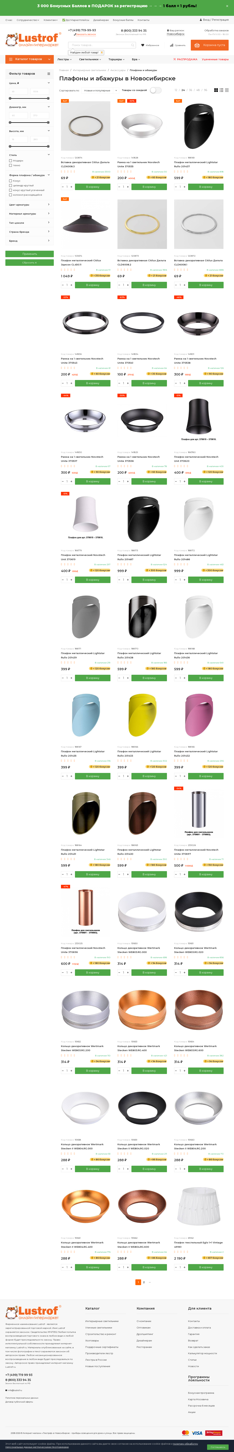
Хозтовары (92, 1341)
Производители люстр (99, 1353)
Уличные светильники (98, 1328)
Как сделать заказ (199, 1347)
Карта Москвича (198, 1399)
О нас (8, 20)
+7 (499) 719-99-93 (82, 30)
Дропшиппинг (145, 1334)
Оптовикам (143, 1328)
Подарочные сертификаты (101, 1347)
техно (14, 165)
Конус (14, 180)
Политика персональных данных (21, 1398)
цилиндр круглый (21, 185)
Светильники (90, 59)
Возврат (193, 1341)
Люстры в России (96, 1360)
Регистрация (220, 19)
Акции (191, 1412)
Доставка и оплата (199, 1328)
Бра (136, 59)
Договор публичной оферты (19, 1402)
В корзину (92, 186)
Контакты (143, 20)
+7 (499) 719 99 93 (18, 1375)
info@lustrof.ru (15, 1391)
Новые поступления (97, 1366)
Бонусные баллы (123, 20)
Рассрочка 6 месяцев (201, 1406)
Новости (193, 1366)
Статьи (192, 1360)
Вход (206, 19)
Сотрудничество (28, 20)
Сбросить (29, 262)
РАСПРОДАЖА (185, 59)
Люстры (64, 59)
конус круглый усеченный (26, 190)
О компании (144, 1321)
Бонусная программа (201, 1393)
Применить (29, 254)
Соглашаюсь (218, 1447)
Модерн (16, 160)
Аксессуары (118, 70)
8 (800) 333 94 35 (134, 30)
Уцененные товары (215, 59)
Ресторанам (144, 1347)
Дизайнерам (101, 20)
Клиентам (51, 20)
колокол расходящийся (25, 195)
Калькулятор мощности (202, 1353)
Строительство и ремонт (100, 1334)
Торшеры (116, 59)
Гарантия (193, 1334)
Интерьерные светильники (89, 70)
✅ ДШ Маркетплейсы (75, 20)
